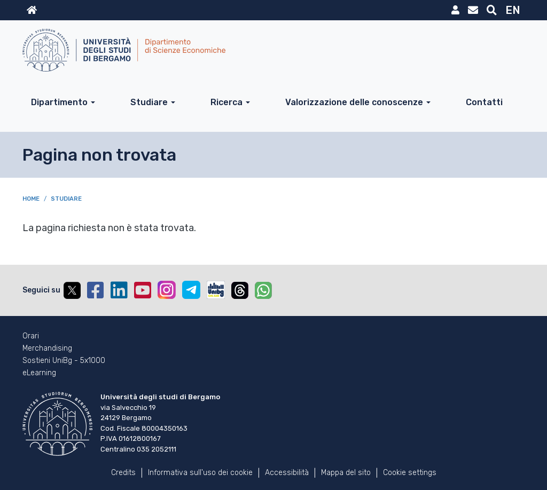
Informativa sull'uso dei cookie (200, 472)
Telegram (191, 290)
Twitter (72, 290)
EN (512, 10)
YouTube (142, 290)
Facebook (95, 290)
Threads (239, 290)
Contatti (484, 102)
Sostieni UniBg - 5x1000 (63, 361)
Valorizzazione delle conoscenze (354, 102)
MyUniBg (455, 10)
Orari (30, 336)
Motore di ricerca (491, 10)
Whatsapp (263, 290)
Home (31, 198)
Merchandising (47, 348)
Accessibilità (287, 472)
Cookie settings (409, 472)
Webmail (473, 10)
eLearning (39, 373)
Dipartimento (59, 102)
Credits (123, 472)
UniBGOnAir (216, 290)
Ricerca (226, 102)
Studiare (149, 102)
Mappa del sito (346, 472)
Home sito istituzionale (31, 10)
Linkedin (119, 290)
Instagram (167, 290)
